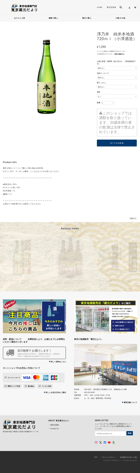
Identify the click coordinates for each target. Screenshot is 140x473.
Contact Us (54, 429)
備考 (98, 92)
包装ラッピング (103, 73)
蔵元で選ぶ (86, 18)
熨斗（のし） (102, 83)
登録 (130, 433)
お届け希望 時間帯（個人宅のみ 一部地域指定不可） (116, 62)
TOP (95, 457)
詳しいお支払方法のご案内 (56, 392)
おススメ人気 (19, 18)
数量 (98, 103)
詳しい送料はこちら (58, 362)
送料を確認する (119, 54)
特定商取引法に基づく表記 (128, 457)
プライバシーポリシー (109, 457)
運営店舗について (130, 402)
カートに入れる (117, 143)
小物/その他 (120, 18)
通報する (133, 218)
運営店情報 (110, 7)
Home (98, 7)
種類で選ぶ (53, 18)
